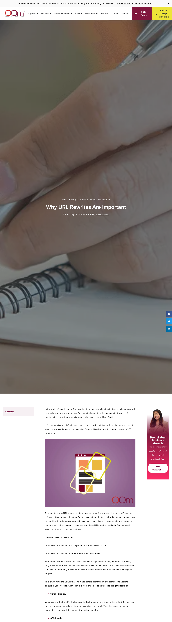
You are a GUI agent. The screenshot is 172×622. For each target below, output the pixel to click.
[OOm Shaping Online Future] (15, 13)
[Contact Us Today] (162, 14)
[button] (169, 314)
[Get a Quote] (142, 13)
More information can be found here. (134, 3)
